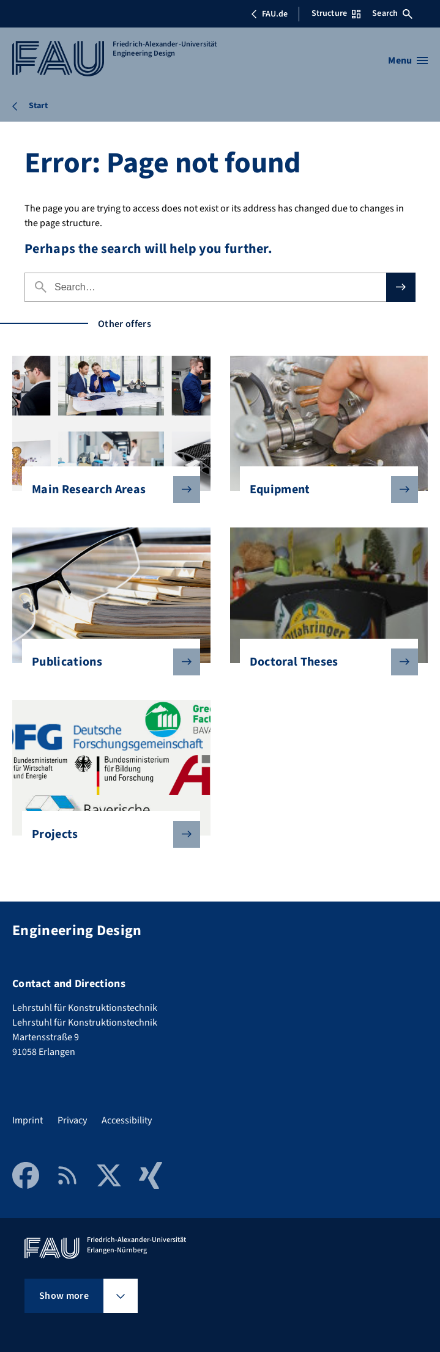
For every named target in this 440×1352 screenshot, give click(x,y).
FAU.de (269, 14)
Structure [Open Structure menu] (335, 13)
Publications (106, 661)
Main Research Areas (106, 489)
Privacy (72, 1120)
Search (392, 13)
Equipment (324, 489)
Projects (106, 834)
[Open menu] (408, 60)
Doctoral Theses (324, 661)
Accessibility (127, 1120)
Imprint (27, 1120)
